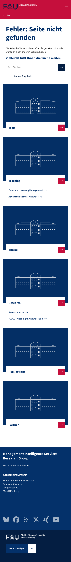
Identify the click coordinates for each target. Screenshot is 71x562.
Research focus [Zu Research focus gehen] (16, 312)
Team (34, 128)
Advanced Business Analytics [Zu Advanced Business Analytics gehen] (24, 196)
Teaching (34, 181)
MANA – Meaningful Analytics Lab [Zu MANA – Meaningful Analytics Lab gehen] (26, 318)
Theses (34, 250)
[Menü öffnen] (66, 7)
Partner (34, 425)
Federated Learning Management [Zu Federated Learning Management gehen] (26, 190)
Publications (34, 372)
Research (34, 303)
